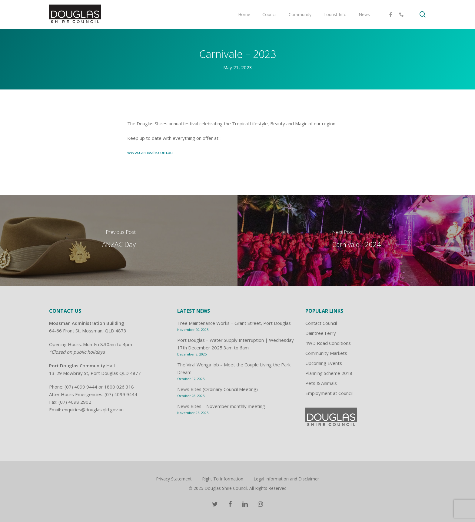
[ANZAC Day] (119, 240)
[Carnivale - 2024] (356, 240)
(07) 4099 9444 (81, 387)
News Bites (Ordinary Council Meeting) (217, 389)
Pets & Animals (321, 383)
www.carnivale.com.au (150, 152)
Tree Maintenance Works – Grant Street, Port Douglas (234, 323)
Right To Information (222, 479)
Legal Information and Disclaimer (286, 479)
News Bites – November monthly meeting (221, 406)
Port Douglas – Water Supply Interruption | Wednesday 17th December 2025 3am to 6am (235, 344)
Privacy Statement (174, 479)
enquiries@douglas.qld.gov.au (93, 409)
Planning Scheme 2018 (328, 373)
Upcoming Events (323, 363)
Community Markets (326, 353)
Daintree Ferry (320, 333)
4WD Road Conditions (328, 343)
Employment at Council (329, 393)
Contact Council (321, 323)
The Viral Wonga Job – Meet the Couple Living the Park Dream (234, 368)
